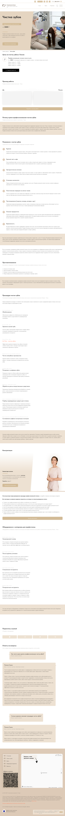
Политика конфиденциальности (8, 803)
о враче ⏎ (6, 481)
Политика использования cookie (19, 803)
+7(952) (55, 1)
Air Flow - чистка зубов (9, 341)
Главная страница (5, 51)
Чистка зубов (12, 51)
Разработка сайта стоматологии (10, 810)
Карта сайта (34, 801)
